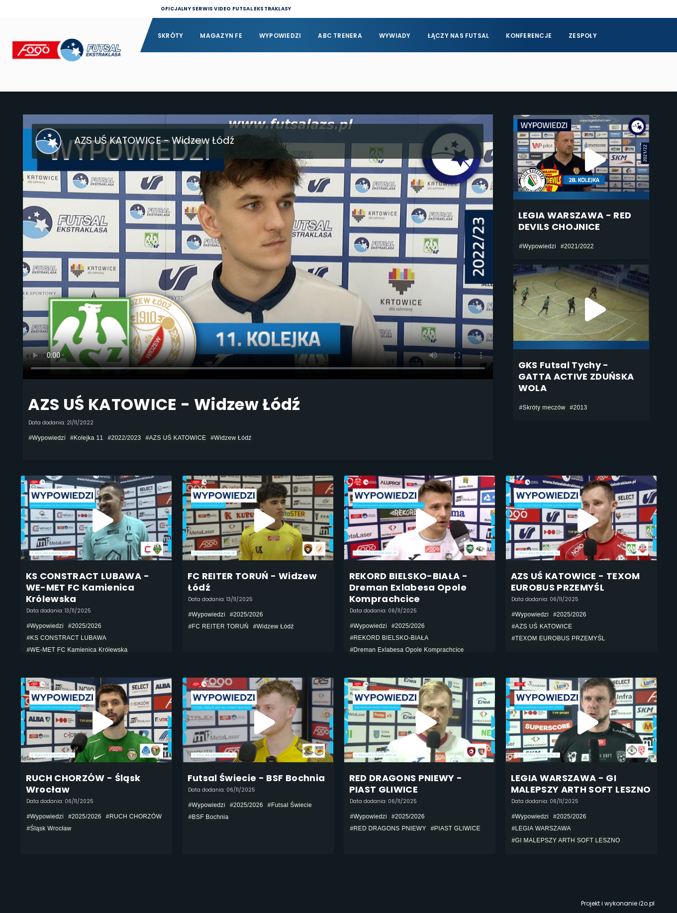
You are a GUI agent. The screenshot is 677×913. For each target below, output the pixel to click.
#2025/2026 (84, 625)
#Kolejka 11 (86, 437)
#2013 (578, 407)
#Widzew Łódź (230, 437)
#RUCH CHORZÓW (134, 816)
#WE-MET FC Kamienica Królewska (77, 649)
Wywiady (395, 35)
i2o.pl (647, 903)
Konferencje (529, 35)
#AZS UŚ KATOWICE (175, 437)
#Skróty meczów (542, 407)
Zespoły (583, 35)
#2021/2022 (577, 246)
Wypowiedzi (280, 35)
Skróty (170, 35)
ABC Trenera (340, 35)
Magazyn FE (221, 35)
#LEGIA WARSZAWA (541, 828)
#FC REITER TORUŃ (219, 626)
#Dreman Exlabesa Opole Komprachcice (407, 649)
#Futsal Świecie (290, 805)
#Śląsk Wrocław (49, 828)
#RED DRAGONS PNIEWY (388, 828)
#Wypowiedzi (47, 437)
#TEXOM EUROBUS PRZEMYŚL (558, 638)
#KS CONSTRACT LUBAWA (67, 637)
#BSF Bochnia (209, 816)
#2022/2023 (124, 437)
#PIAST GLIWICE (456, 828)
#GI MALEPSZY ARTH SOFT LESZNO (566, 840)
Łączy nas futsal (458, 35)
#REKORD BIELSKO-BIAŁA (389, 637)
